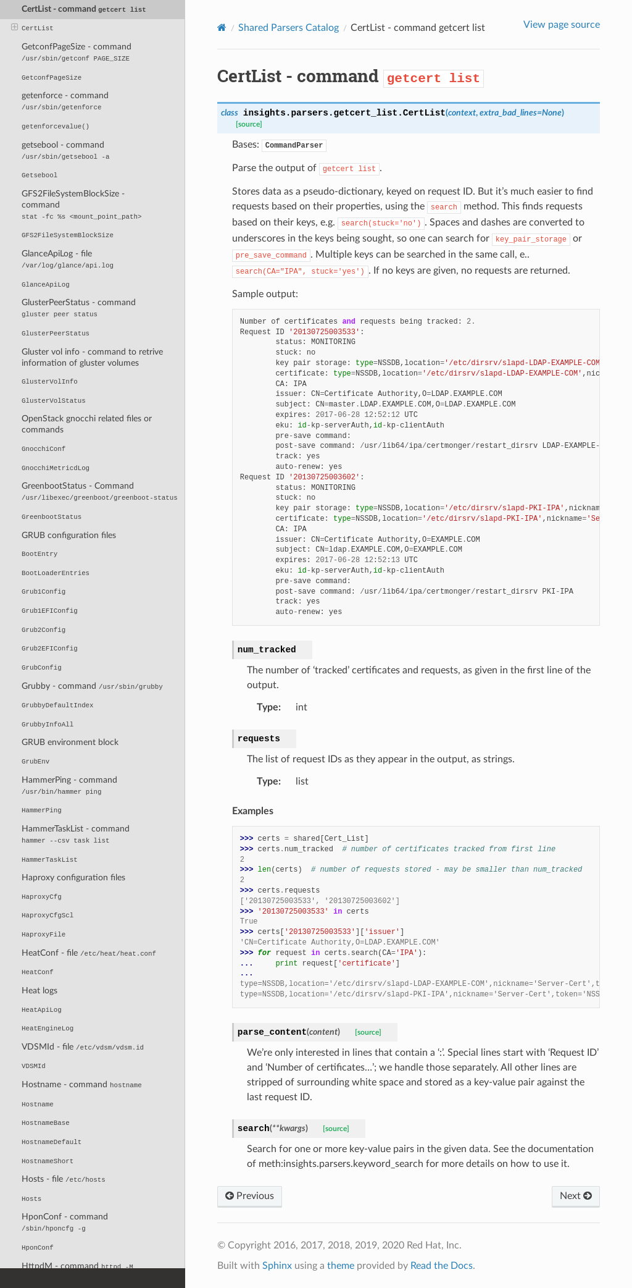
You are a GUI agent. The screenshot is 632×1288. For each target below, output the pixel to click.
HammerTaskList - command (76, 834)
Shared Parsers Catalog (288, 28)
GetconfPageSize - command (76, 52)
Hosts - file (64, 1179)
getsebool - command (66, 150)
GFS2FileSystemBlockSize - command (81, 205)
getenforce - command (65, 101)
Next (576, 1196)
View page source (561, 25)
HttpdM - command (77, 1266)
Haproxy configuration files (73, 877)
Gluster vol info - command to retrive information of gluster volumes (92, 357)
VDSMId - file (83, 1046)
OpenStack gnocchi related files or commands (87, 424)
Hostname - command (82, 1084)
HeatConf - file (89, 953)
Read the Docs (441, 1266)
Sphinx (277, 1266)
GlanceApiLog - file (68, 259)
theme (340, 1266)
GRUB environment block (70, 742)
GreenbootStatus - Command (100, 491)
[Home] (222, 27)
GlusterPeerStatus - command (79, 308)
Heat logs (39, 990)
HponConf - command (65, 1222)
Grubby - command (92, 686)
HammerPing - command (69, 785)
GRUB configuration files (69, 535)
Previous (249, 1196)
